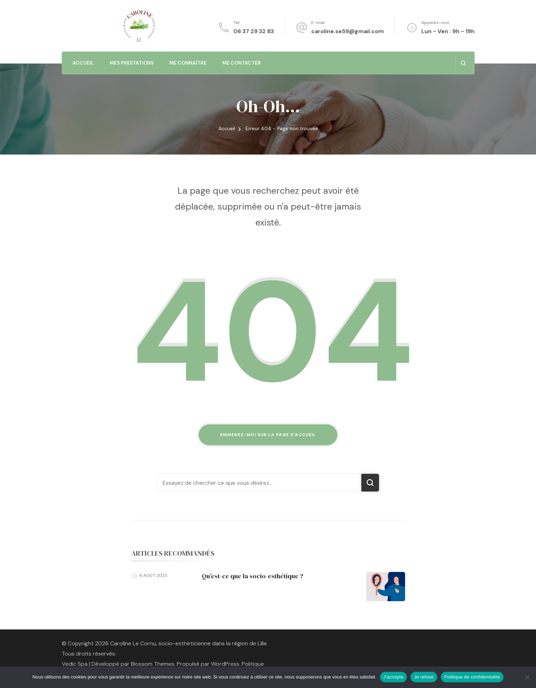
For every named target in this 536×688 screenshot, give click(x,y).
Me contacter (241, 63)
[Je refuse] (527, 677)
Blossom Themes (152, 664)
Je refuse (424, 677)
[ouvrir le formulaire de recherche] (463, 63)
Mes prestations (131, 63)
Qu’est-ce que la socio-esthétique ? (252, 576)
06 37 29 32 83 (253, 31)
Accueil (83, 63)
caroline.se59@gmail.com (347, 31)
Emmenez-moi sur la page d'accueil (268, 434)
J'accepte (394, 677)
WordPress (225, 664)
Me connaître (187, 63)
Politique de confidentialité (472, 677)
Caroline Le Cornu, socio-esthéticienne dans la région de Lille (188, 643)
